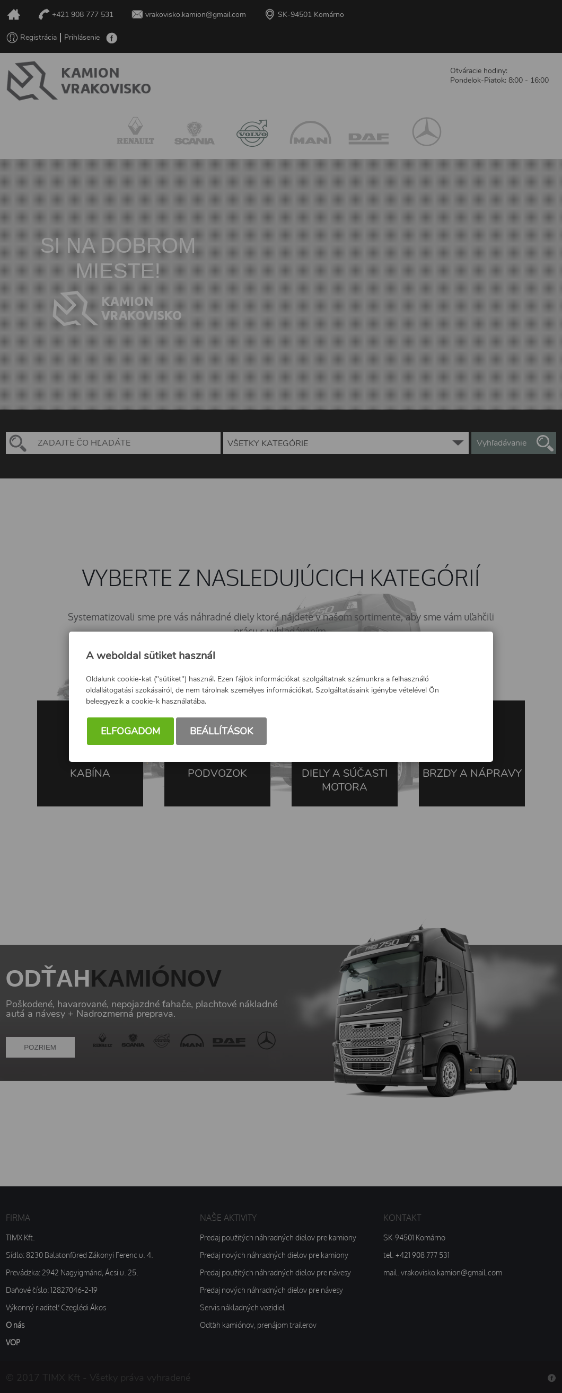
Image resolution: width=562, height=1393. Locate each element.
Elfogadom (130, 731)
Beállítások (221, 731)
